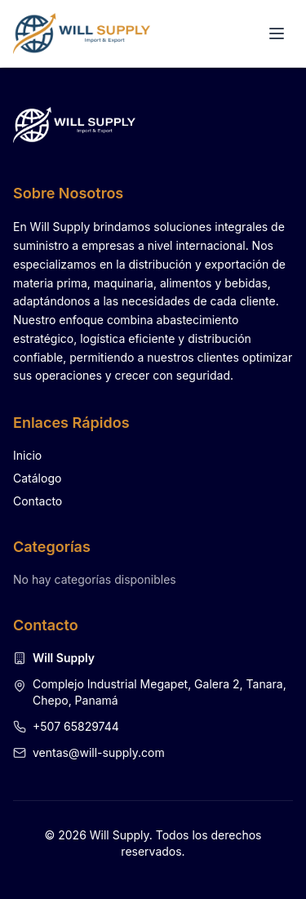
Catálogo (37, 478)
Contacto (37, 501)
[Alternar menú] (276, 33)
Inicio (27, 455)
